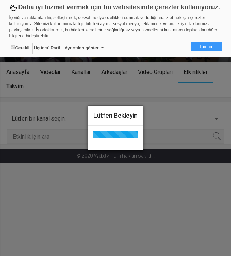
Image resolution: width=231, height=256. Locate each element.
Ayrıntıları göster (82, 48)
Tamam (206, 46)
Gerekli (20, 47)
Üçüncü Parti (47, 48)
